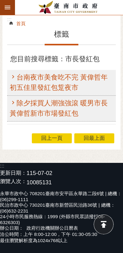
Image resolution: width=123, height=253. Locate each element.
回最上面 (104, 224)
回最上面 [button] (94, 138)
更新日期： (13, 173)
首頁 (21, 23)
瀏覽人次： (13, 181)
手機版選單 (7, 7)
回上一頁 (51, 138)
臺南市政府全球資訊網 (69, 7)
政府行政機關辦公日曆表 (52, 228)
